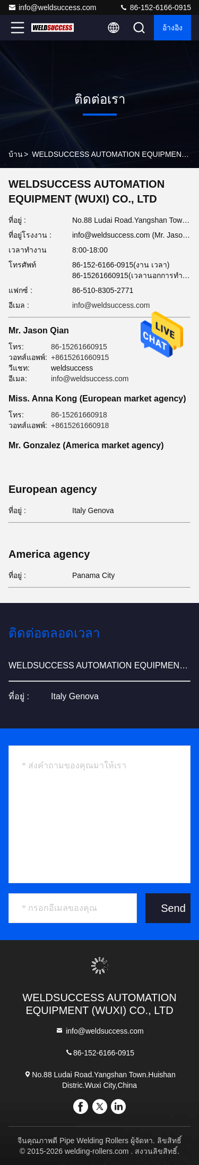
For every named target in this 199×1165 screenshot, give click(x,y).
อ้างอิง (172, 27)
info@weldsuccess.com (52, 7)
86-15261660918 (79, 414)
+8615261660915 (80, 357)
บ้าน (15, 154)
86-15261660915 (79, 346)
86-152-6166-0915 (155, 7)
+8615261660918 (80, 425)
